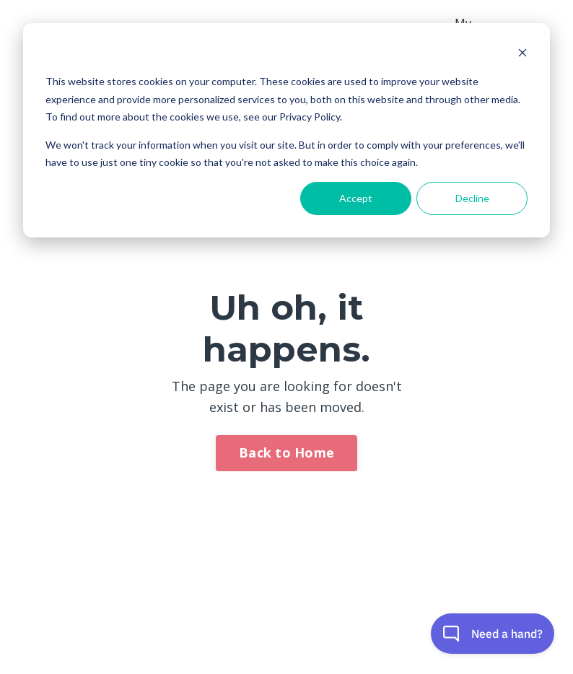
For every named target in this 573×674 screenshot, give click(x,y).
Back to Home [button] (286, 452)
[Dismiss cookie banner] (522, 54)
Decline (472, 198)
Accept (355, 198)
